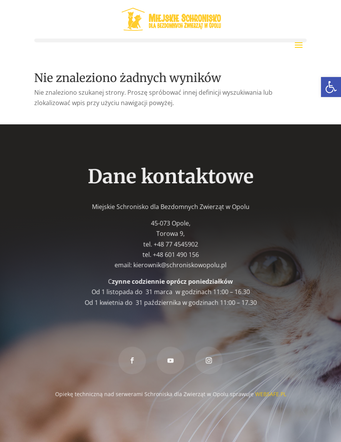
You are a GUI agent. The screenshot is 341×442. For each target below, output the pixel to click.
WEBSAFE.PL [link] (269, 393)
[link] (331, 87)
